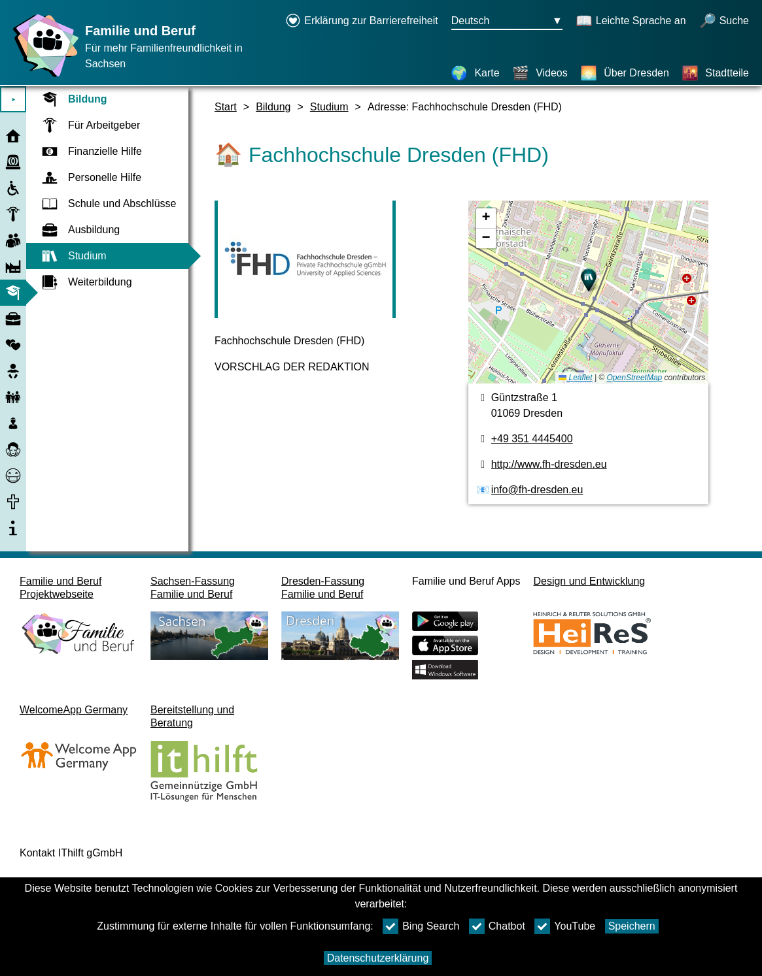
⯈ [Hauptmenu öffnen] (13, 99)
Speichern (631, 926)
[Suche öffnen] (724, 21)
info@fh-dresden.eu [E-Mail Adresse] (537, 489)
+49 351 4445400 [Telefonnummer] (532, 438)
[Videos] (540, 73)
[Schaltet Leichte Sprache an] (631, 21)
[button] (588, 280)
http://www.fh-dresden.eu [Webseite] (549, 464)
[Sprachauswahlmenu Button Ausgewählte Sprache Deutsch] (507, 21)
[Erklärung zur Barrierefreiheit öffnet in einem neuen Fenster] (361, 21)
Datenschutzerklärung (378, 958)
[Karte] (474, 73)
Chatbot (497, 926)
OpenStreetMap (635, 377)
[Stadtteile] (715, 73)
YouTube (564, 926)
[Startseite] (42, 76)
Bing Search (421, 926)
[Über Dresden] (624, 73)
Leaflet (575, 377)
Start (226, 106)
